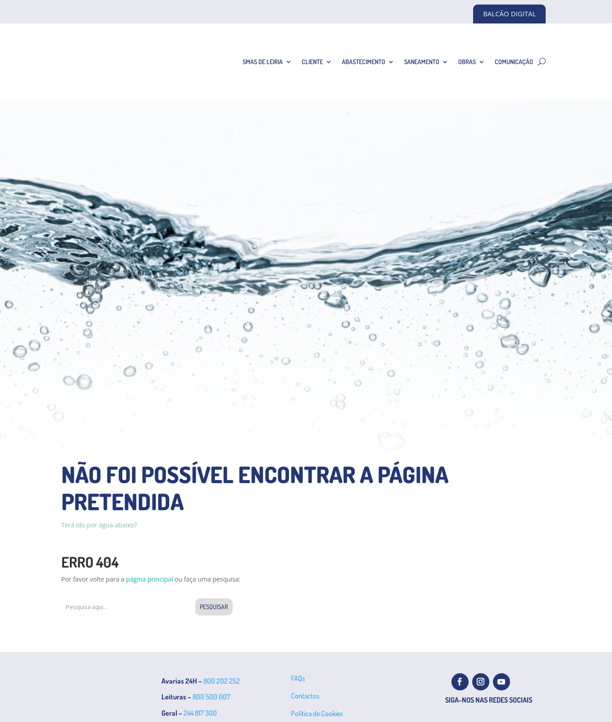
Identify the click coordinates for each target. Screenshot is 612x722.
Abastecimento (363, 61)
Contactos (305, 695)
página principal (149, 579)
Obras (467, 61)
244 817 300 (200, 712)
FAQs (298, 678)
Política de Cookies (317, 713)
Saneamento (421, 61)
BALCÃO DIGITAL (509, 13)
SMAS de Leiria (263, 61)
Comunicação (514, 61)
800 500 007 (211, 696)
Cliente (312, 61)
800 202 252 (221, 680)
